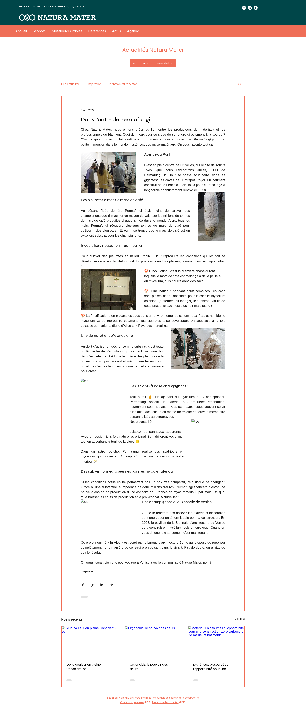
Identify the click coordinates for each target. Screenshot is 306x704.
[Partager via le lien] (111, 585)
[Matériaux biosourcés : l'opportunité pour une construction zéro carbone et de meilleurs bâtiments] (216, 642)
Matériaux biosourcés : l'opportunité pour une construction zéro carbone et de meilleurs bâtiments (215, 666)
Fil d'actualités (70, 84)
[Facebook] (256, 8)
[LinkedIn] (250, 8)
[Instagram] (244, 8)
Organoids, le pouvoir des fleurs (149, 666)
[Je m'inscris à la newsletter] (153, 63)
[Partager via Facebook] (83, 585)
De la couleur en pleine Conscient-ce (83, 666)
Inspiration (94, 84)
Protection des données (165, 702)
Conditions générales (132, 702)
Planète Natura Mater (123, 84)
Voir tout (240, 618)
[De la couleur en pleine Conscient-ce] (90, 642)
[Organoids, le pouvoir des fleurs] (153, 642)
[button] (240, 84)
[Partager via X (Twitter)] (92, 585)
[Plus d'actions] (223, 110)
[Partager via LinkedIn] (102, 585)
